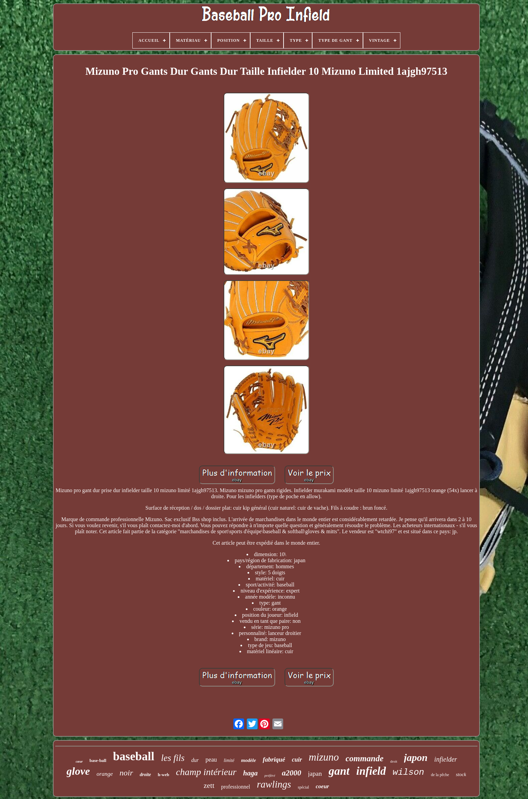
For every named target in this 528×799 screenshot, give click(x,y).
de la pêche (440, 774)
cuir (297, 759)
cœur (79, 761)
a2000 (291, 773)
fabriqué (274, 759)
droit (393, 761)
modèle (248, 760)
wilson (408, 772)
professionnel (235, 787)
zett (209, 785)
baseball (134, 756)
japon (416, 757)
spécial (303, 787)
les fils (173, 758)
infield (371, 771)
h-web (163, 774)
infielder (445, 759)
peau (211, 759)
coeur (322, 786)
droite (145, 774)
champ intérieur (206, 772)
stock (461, 774)
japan (315, 773)
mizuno (324, 757)
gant (339, 771)
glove (78, 771)
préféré (269, 775)
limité (229, 760)
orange (105, 774)
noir (126, 772)
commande (364, 758)
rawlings (274, 784)
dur (195, 760)
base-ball (98, 760)
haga (250, 773)
